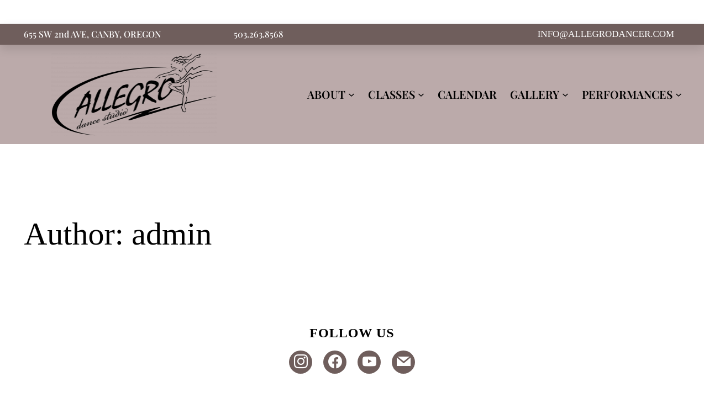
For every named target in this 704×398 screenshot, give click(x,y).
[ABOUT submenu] (351, 94)
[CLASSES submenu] (421, 94)
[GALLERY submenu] (565, 94)
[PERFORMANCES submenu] (678, 94)
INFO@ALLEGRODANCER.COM (606, 34)
